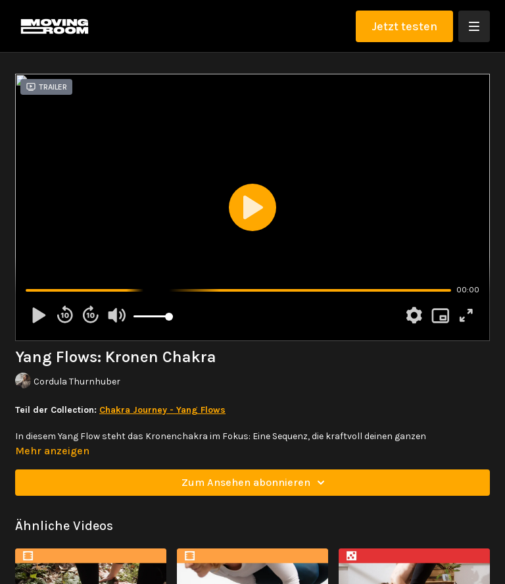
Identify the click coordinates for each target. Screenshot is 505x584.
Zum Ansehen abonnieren (255, 483)
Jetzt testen (404, 26)
